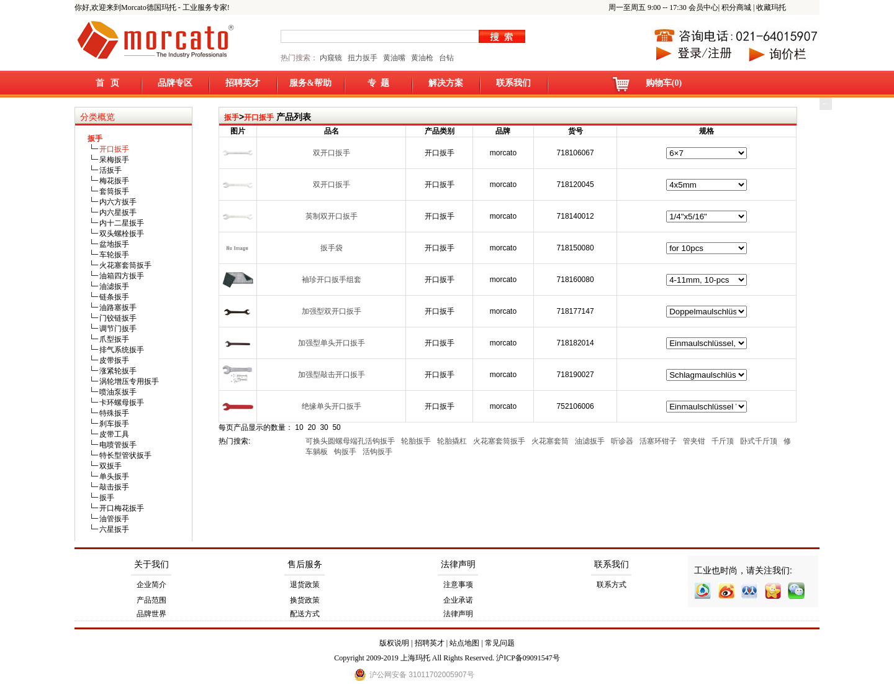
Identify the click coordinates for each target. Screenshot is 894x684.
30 (324, 427)
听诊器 (623, 441)
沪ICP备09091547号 (528, 658)
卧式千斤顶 (759, 441)
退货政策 (305, 584)
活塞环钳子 (659, 441)
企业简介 (151, 584)
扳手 (231, 117)
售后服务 (304, 564)
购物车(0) (664, 83)
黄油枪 (422, 57)
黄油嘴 (394, 57)
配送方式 (305, 613)
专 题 (378, 83)
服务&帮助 (310, 83)
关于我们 (151, 564)
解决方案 (445, 83)
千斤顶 (723, 441)
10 (299, 427)
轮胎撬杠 (453, 441)
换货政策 (305, 600)
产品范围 (151, 600)
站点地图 (464, 643)
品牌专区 (175, 83)
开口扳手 (259, 117)
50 (336, 427)
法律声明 (458, 564)
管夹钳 (695, 441)
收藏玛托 (771, 7)
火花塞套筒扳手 (500, 441)
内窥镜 (331, 57)
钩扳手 (346, 451)
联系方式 (611, 584)
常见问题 (500, 643)
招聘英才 (242, 83)
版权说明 (394, 643)
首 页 (108, 83)
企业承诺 (458, 600)
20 (311, 427)
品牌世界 (151, 613)
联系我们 (513, 83)
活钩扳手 (378, 451)
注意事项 (458, 584)
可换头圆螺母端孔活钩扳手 (351, 441)
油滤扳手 (591, 441)
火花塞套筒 (551, 441)
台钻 (445, 57)
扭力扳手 (362, 57)
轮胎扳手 (417, 441)
